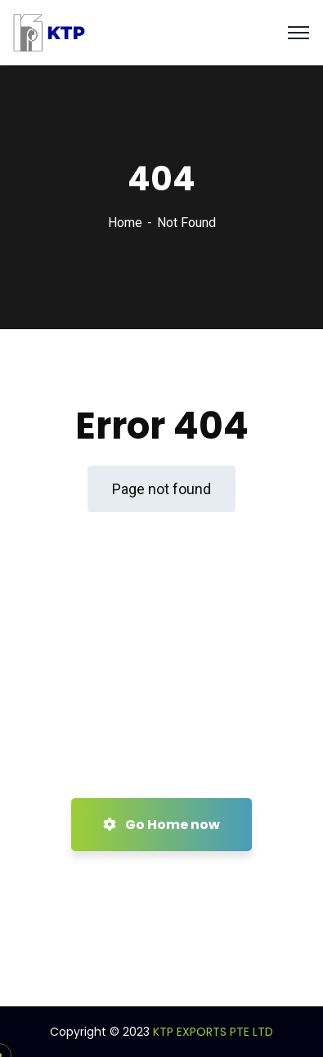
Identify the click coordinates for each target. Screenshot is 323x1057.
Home (125, 222)
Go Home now (161, 824)
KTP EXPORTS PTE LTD (213, 1032)
